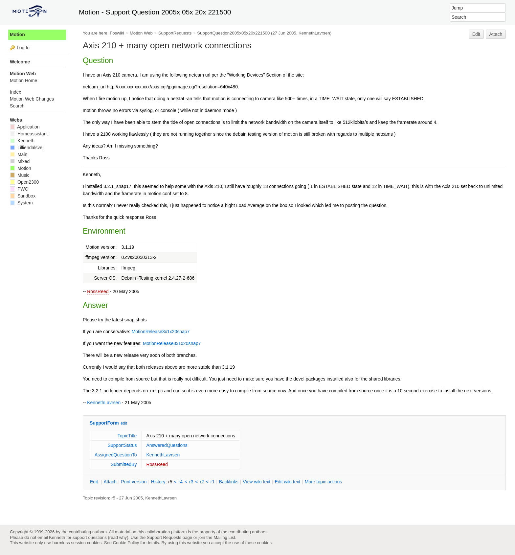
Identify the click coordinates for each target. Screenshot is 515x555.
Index (15, 92)
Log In (23, 47)
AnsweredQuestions (166, 445)
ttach (110, 481)
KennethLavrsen (314, 33)
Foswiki (117, 33)
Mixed (20, 161)
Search (17, 105)
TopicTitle (127, 435)
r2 (202, 481)
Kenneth (22, 140)
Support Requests (164, 537)
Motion (17, 34)
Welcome (20, 61)
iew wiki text (256, 481)
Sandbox (22, 195)
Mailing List (224, 537)
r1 (212, 481)
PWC (19, 189)
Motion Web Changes (32, 99)
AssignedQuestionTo (116, 454)
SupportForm (104, 423)
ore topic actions (323, 481)
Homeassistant (29, 133)
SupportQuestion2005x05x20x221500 (233, 33)
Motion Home (23, 80)
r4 (181, 481)
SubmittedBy (124, 464)
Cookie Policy (126, 542)
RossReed (97, 291)
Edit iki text (288, 481)
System (21, 202)
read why (118, 537)
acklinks (228, 481)
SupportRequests (175, 33)
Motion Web (141, 33)
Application (25, 126)
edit (124, 423)
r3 (191, 481)
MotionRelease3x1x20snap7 (161, 331)
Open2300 (24, 182)
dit (94, 481)
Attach (496, 34)
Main (18, 154)
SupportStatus (122, 445)
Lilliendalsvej (26, 147)
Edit (476, 34)
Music (19, 175)
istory (158, 481)
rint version (134, 481)
